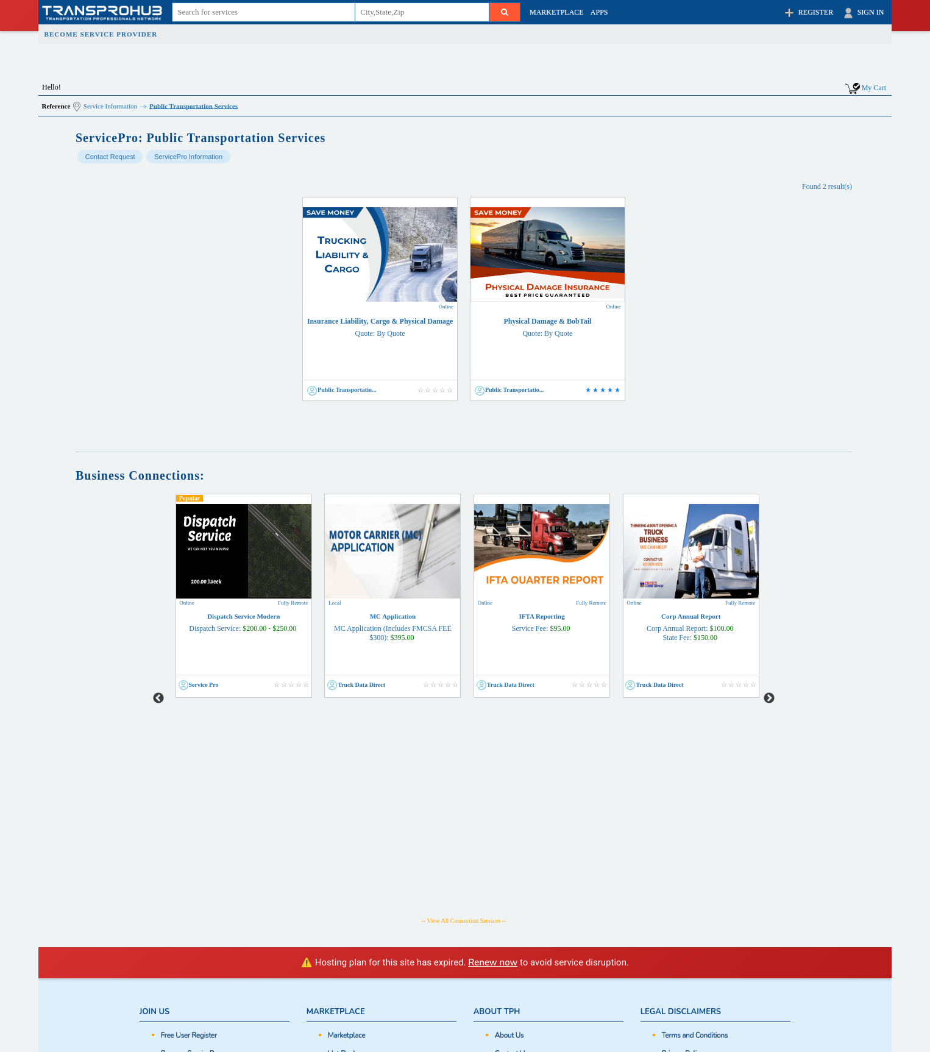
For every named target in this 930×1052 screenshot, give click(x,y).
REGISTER (808, 13)
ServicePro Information (188, 156)
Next (769, 596)
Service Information (110, 105)
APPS (599, 12)
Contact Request (110, 156)
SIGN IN (863, 13)
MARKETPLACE (557, 12)
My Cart (874, 87)
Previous (158, 596)
